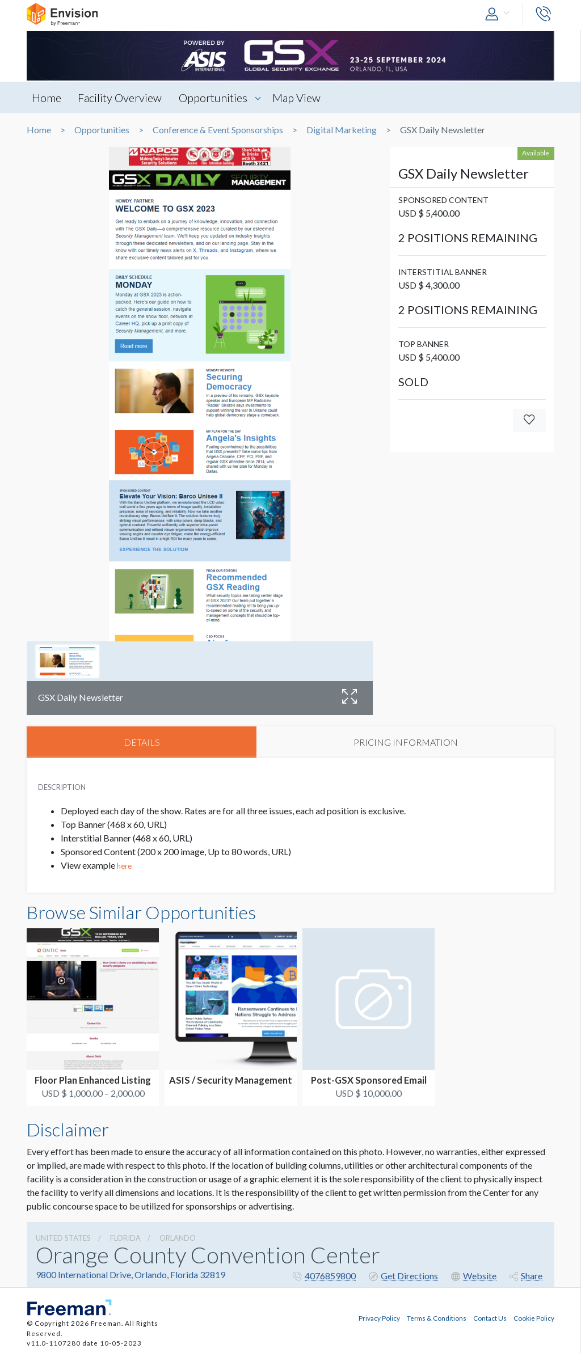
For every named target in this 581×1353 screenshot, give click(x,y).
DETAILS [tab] (142, 742)
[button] (500, 14)
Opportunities (217, 97)
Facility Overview (123, 97)
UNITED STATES (63, 1239)
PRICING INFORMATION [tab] (405, 742)
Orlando (177, 1239)
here (124, 867)
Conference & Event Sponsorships (218, 129)
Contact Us (490, 1317)
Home (47, 97)
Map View (303, 97)
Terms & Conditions (436, 1317)
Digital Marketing (341, 129)
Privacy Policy (379, 1317)
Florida (125, 1239)
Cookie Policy (533, 1317)
